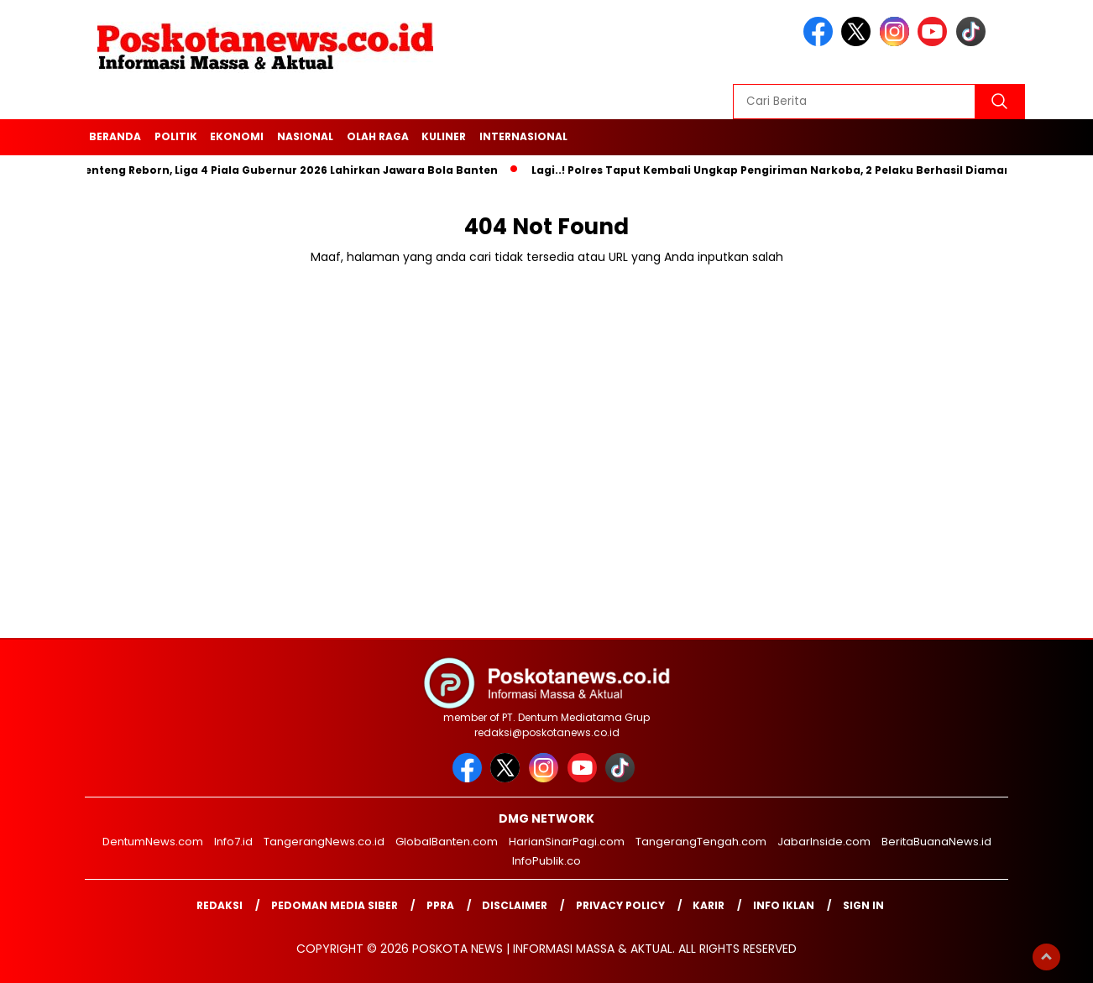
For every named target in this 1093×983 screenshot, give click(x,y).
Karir (708, 905)
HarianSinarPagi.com (567, 842)
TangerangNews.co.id (324, 842)
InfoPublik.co (546, 861)
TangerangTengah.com (700, 842)
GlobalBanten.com (446, 842)
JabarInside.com (824, 842)
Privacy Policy (620, 905)
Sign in (863, 905)
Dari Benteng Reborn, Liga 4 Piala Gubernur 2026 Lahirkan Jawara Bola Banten (277, 170)
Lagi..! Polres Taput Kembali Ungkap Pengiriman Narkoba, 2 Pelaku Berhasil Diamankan (786, 170)
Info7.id (233, 842)
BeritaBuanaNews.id (936, 842)
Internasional (523, 136)
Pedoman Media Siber (334, 905)
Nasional (305, 136)
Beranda (115, 136)
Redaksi (219, 905)
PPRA (440, 905)
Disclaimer (514, 905)
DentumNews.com (152, 842)
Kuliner (443, 136)
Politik (175, 136)
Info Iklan (783, 905)
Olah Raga (378, 136)
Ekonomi (237, 136)
